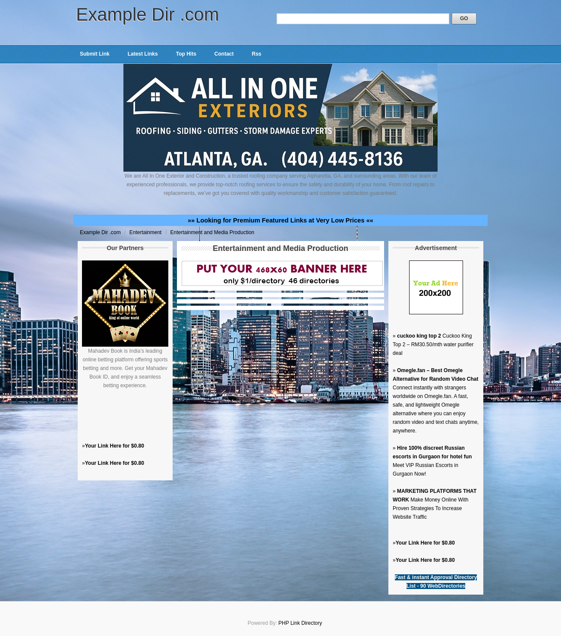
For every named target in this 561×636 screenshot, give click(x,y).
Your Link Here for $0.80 (114, 446)
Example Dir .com (147, 14)
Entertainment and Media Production (212, 232)
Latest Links (143, 54)
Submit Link (95, 54)
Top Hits (186, 54)
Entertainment (146, 232)
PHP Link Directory (300, 623)
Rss (256, 54)
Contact (224, 54)
